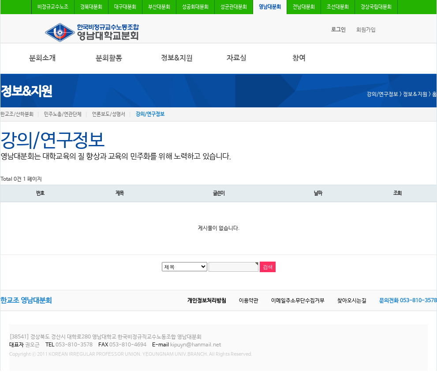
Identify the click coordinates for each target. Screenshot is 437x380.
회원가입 (366, 30)
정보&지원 (177, 58)
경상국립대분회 (376, 7)
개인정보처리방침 (206, 301)
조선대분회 (338, 7)
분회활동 (109, 58)
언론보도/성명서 (108, 114)
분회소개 (42, 58)
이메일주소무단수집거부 (298, 301)
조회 (397, 193)
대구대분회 (125, 7)
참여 (299, 58)
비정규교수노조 (52, 7)
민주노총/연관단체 (63, 114)
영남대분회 (270, 7)
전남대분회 (304, 7)
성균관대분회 (233, 7)
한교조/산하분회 (17, 114)
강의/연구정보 (150, 114)
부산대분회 (159, 7)
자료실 (237, 58)
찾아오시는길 (351, 301)
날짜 (318, 193)
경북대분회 (91, 7)
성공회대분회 (195, 7)
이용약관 (248, 301)
